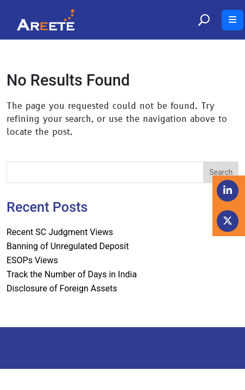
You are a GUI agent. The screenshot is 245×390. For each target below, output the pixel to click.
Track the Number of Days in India (72, 274)
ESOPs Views (32, 260)
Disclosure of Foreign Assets (62, 288)
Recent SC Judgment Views (60, 232)
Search (221, 172)
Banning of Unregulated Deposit (68, 246)
